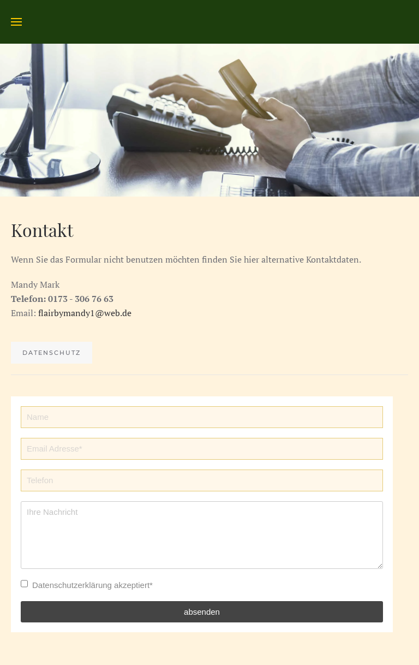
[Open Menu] (16, 22)
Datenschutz (51, 353)
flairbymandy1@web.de (84, 313)
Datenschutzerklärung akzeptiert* (92, 585)
